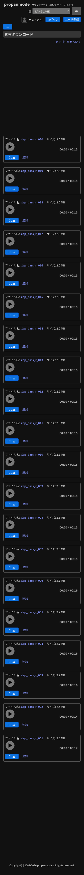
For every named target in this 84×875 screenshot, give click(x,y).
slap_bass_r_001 (32, 738)
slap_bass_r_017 (32, 234)
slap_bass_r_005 (32, 612)
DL (12, 157)
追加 (25, 157)
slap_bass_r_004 (32, 644)
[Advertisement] (42, 87)
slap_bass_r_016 (32, 265)
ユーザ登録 (72, 19)
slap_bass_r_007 (32, 549)
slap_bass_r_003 (32, 675)
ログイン (52, 19)
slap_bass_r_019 (32, 171)
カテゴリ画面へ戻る (68, 42)
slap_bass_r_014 (32, 328)
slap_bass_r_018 (32, 202)
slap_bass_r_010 (32, 454)
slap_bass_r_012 (32, 391)
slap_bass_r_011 (32, 423)
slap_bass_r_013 (32, 360)
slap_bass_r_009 (32, 486)
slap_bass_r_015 (32, 297)
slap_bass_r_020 (32, 139)
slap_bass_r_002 (32, 707)
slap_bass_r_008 (32, 518)
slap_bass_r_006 (32, 581)
